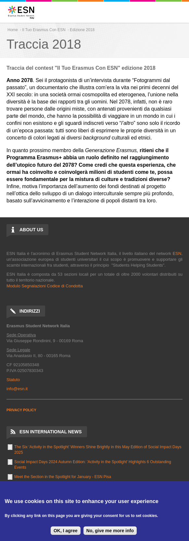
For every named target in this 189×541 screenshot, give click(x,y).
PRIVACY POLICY (21, 410)
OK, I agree (66, 530)
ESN (177, 253)
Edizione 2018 (82, 30)
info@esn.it (17, 388)
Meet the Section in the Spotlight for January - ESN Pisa (62, 477)
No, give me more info (110, 530)
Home (12, 30)
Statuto (13, 379)
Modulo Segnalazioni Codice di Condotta (44, 285)
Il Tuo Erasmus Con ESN (43, 30)
